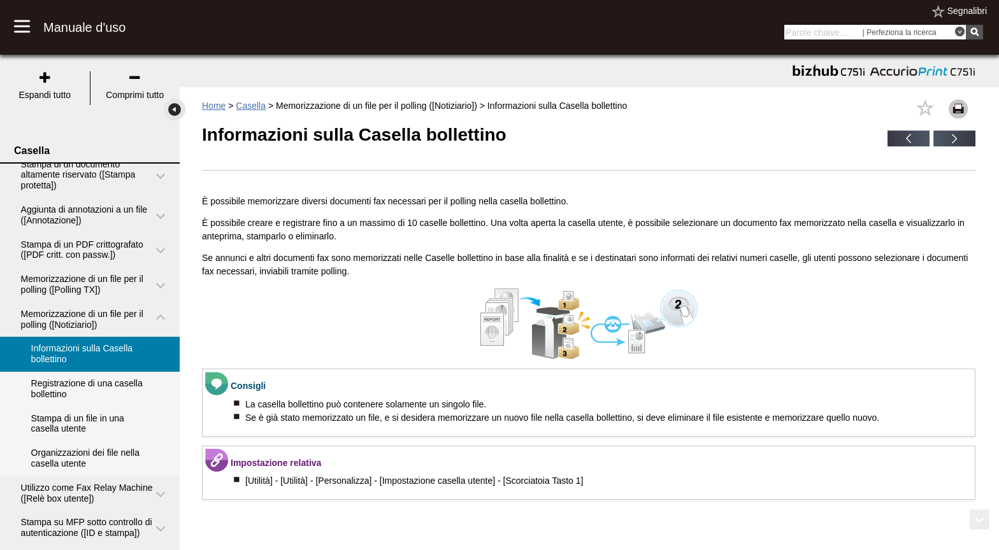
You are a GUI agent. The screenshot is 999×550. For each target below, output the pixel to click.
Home (214, 106)
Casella (251, 106)
